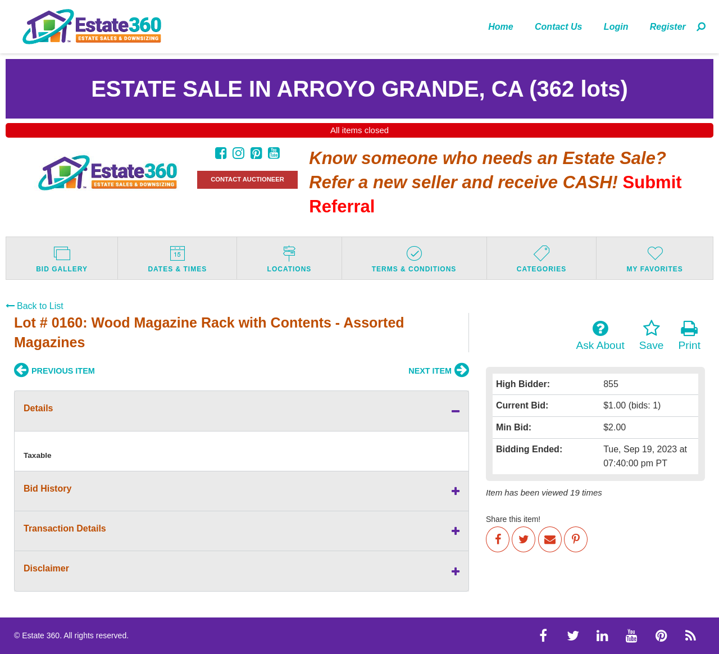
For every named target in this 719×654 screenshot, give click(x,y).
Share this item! (513, 519)
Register (668, 26)
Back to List (34, 306)
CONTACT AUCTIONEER (247, 179)
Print (689, 335)
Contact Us (558, 26)
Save (651, 335)
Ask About (600, 335)
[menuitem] (500, 26)
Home (500, 26)
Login (616, 26)
